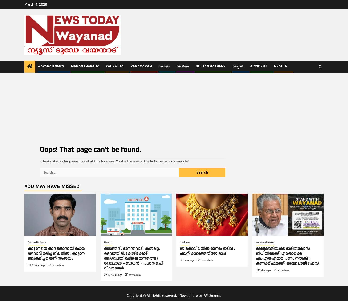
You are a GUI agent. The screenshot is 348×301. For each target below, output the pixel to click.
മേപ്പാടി (237, 66)
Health (280, 66)
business (185, 242)
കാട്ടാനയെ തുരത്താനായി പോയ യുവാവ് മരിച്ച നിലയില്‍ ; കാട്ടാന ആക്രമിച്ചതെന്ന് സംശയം (56, 253)
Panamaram (141, 66)
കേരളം (164, 66)
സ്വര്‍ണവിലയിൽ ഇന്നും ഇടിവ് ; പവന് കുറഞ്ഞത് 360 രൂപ (207, 251)
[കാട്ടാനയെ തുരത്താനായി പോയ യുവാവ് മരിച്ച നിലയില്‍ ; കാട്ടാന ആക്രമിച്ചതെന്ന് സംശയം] (60, 215)
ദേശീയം (182, 66)
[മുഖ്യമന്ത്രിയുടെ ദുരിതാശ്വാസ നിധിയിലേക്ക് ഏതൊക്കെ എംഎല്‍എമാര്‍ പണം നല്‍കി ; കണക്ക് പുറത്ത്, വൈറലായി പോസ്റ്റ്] (288, 215)
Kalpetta (115, 66)
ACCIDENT (258, 66)
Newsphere (189, 295)
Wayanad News (51, 66)
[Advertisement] (174, 108)
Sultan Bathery (211, 66)
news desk (58, 265)
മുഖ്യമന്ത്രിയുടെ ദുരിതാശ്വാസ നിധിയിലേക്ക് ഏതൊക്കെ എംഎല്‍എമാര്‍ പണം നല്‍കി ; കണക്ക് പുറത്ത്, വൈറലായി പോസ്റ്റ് (287, 256)
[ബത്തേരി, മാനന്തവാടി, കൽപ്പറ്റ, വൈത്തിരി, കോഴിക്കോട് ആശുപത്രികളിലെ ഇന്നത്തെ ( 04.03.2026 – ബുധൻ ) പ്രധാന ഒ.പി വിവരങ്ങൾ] (136, 215)
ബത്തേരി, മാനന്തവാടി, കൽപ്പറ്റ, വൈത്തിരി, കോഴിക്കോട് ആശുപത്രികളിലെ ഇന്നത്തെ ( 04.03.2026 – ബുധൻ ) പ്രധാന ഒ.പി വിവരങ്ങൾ (133, 258)
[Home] (29, 67)
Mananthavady (85, 66)
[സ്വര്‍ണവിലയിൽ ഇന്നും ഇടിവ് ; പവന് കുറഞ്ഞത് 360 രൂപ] (212, 215)
